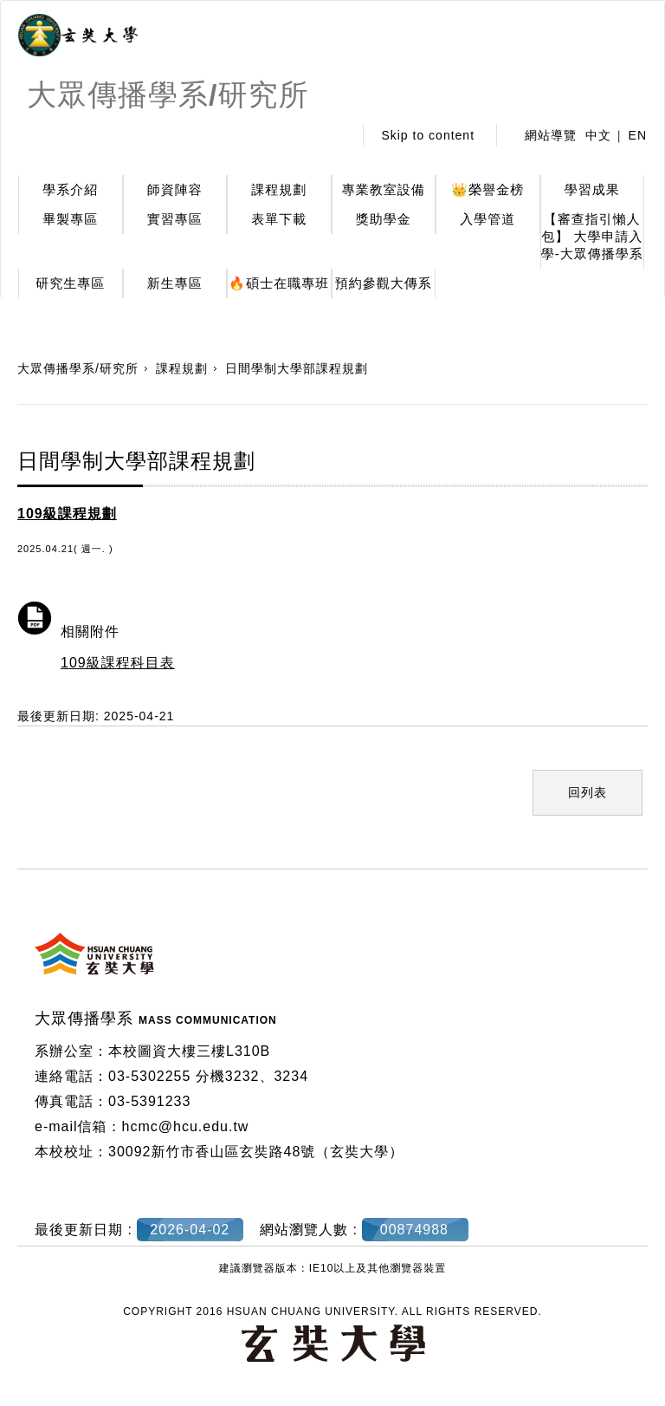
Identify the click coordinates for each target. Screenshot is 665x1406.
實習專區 (175, 219)
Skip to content (428, 135)
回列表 (587, 792)
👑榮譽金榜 (487, 189)
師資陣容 (175, 189)
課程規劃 (279, 189)
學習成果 (592, 189)
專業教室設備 (383, 189)
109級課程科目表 (118, 662)
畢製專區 (70, 219)
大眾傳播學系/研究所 (78, 368)
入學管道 (487, 219)
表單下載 (279, 219)
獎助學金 (383, 219)
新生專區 (175, 283)
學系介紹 (70, 189)
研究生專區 (70, 283)
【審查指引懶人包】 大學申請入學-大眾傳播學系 (592, 236)
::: (335, 135)
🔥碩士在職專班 (279, 283)
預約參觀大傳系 (383, 283)
